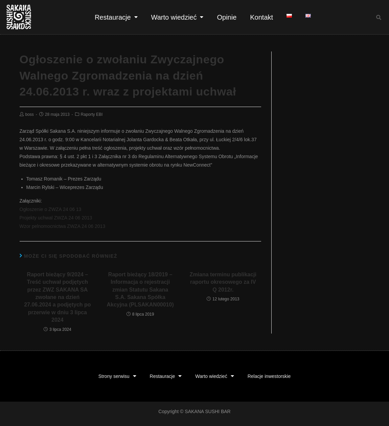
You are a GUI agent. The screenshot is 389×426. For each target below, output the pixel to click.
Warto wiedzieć (177, 17)
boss (29, 114)
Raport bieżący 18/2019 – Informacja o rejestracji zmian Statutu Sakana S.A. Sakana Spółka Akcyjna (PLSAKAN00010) (140, 290)
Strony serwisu (117, 376)
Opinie (226, 17)
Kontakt (261, 17)
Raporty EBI (92, 114)
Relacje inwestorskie (269, 376)
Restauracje (116, 17)
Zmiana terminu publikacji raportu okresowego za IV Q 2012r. (223, 282)
